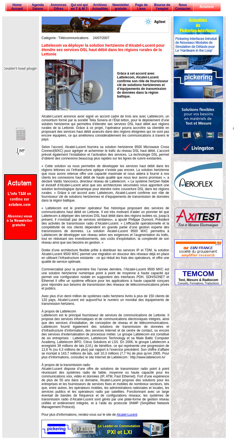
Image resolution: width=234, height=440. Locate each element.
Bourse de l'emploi (162, 7)
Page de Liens (141, 7)
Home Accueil (17, 7)
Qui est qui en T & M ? (79, 7)
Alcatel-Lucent (126, 415)
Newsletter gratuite (120, 7)
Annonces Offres (58, 7)
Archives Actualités (100, 7)
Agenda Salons (38, 7)
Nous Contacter (182, 7)
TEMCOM (198, 274)
